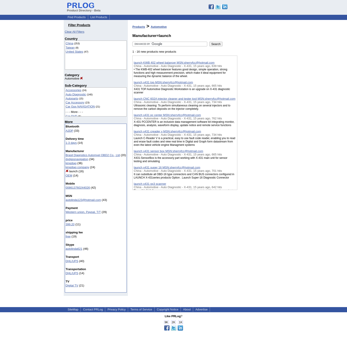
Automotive (74, 78)
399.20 (70, 224)
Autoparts (72, 98)
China (69, 43)
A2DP (69, 130)
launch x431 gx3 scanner (150, 183)
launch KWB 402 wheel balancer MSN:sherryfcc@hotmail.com (174, 62)
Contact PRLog (93, 309)
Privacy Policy (116, 309)
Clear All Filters (74, 31)
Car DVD (71, 116)
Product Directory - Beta (84, 8)
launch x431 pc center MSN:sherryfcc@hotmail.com (167, 115)
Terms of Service (141, 309)
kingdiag (71, 163)
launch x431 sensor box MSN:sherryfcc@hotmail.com (168, 151)
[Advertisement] (260, 116)
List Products (98, 17)
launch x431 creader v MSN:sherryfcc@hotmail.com (167, 131)
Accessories (73, 90)
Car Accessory (75, 102)
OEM (69, 175)
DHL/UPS (72, 261)
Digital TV (72, 285)
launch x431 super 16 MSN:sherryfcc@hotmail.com (167, 167)
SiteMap (73, 309)
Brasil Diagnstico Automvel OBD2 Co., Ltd (93, 155)
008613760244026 (78, 187)
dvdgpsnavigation (77, 159)
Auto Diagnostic (76, 94)
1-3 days (71, 142)
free (68, 236)
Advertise (201, 309)
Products (138, 26)
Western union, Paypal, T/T (83, 212)
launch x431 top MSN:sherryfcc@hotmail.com (163, 82)
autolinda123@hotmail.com (83, 200)
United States (74, 51)
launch (72, 171)
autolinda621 (74, 248)
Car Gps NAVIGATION (80, 106)
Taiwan (70, 47)
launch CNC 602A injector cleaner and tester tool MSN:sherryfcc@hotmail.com (184, 98)
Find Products (77, 17)
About (187, 309)
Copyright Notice (167, 309)
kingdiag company (77, 167)
